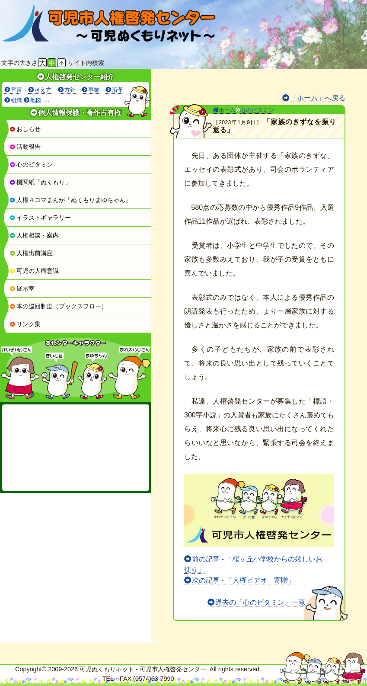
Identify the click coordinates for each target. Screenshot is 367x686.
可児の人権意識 (34, 270)
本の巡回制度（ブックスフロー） (58, 306)
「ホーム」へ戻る (317, 98)
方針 (70, 90)
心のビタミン (31, 164)
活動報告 (25, 146)
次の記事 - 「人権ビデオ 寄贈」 (243, 580)
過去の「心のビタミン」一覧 (260, 602)
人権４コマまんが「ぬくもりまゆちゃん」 (70, 199)
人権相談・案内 (34, 235)
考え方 (43, 90)
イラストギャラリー (40, 217)
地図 (35, 100)
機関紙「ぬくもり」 (40, 182)
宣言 (16, 90)
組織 (16, 100)
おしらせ (25, 128)
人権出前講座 (31, 253)
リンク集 (25, 324)
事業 (93, 90)
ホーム (224, 110)
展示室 (22, 288)
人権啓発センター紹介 (79, 76)
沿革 (117, 90)
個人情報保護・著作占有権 (79, 112)
